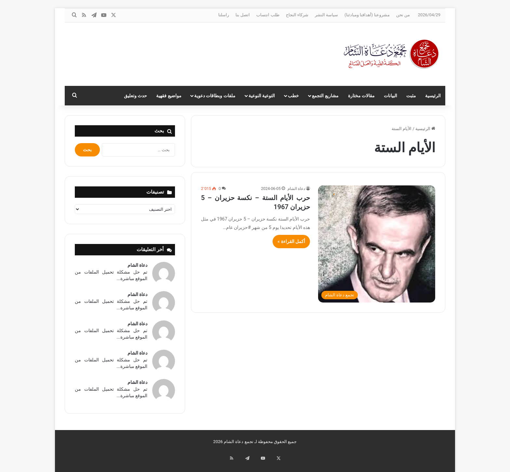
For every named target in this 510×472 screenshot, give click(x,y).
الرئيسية (433, 95)
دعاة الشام (296, 188)
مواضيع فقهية (168, 95)
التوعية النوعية (261, 95)
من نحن (403, 14)
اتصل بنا (242, 14)
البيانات (390, 95)
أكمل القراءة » (291, 241)
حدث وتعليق (135, 95)
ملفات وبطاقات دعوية (214, 95)
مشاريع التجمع (325, 95)
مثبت (411, 95)
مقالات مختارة (361, 95)
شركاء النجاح (297, 14)
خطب (293, 95)
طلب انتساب (267, 14)
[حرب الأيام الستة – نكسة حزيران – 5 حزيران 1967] (376, 244)
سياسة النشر (326, 14)
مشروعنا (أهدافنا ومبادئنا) (366, 14)
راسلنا (223, 14)
